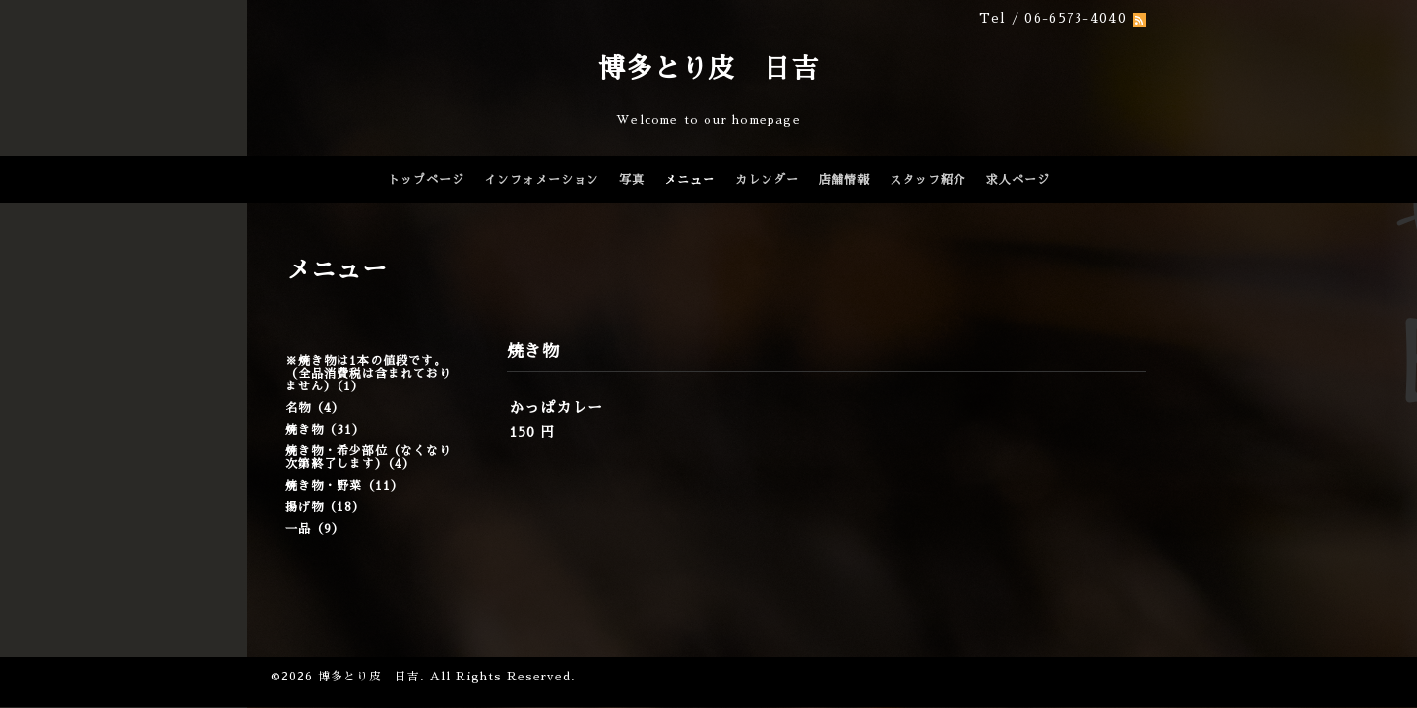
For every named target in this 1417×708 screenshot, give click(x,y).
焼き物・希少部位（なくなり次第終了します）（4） (368, 457)
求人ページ (1018, 180)
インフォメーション (541, 180)
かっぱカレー (556, 407)
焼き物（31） (325, 430)
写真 (632, 180)
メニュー (689, 180)
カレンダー (767, 180)
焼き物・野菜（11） (344, 486)
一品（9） (314, 529)
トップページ (426, 180)
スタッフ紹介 (928, 180)
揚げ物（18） (325, 507)
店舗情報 (844, 180)
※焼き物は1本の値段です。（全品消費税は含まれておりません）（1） (368, 373)
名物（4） (314, 408)
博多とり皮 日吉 (708, 68)
